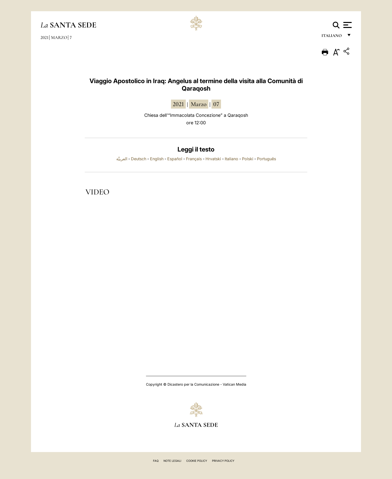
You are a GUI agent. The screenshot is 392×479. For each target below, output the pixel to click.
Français (194, 158)
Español (174, 158)
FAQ (155, 461)
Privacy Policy (223, 461)
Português (266, 158)
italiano (332, 37)
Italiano (231, 158)
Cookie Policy (196, 461)
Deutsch (138, 158)
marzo (198, 104)
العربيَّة (121, 158)
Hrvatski (213, 158)
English (157, 158)
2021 (44, 37)
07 (216, 104)
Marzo (59, 37)
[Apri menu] (347, 25)
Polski (247, 158)
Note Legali (172, 461)
